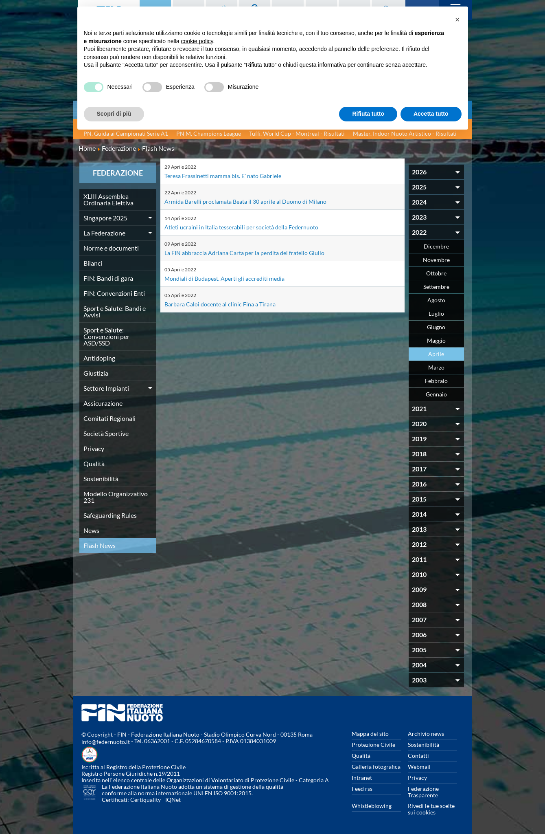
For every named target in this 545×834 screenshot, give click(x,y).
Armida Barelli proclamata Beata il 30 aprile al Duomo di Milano (252, 201)
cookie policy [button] (197, 41)
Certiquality (145, 799)
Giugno (436, 326)
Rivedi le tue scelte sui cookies (431, 809)
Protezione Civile (373, 744)
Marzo (436, 367)
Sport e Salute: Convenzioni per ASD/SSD (106, 336)
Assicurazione (103, 403)
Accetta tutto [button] (431, 113)
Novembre (436, 259)
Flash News (99, 545)
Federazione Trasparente (423, 792)
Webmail (419, 766)
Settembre (436, 286)
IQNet (173, 799)
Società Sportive (106, 433)
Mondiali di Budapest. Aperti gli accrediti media (230, 278)
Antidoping (99, 358)
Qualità (94, 463)
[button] (457, 19)
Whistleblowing (372, 805)
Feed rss (362, 788)
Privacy (93, 448)
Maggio (436, 340)
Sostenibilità (100, 478)
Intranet (362, 777)
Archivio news (426, 733)
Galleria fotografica (376, 766)
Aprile (436, 353)
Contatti (418, 755)
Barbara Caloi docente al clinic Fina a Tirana (224, 304)
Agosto (436, 300)
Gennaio (436, 394)
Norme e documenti (111, 248)
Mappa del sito (370, 733)
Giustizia (95, 373)
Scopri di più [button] (114, 113)
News (91, 530)
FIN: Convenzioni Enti (114, 293)
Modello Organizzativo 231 (115, 497)
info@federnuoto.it (105, 741)
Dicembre (436, 246)
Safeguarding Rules (110, 515)
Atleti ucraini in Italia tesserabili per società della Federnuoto (248, 227)
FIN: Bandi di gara (108, 278)
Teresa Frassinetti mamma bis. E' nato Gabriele (229, 175)
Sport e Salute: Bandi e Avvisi (114, 311)
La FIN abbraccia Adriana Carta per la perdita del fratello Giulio (251, 252)
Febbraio (436, 380)
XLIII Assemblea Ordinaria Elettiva (108, 199)
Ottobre (436, 273)
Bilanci (92, 263)
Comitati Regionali (109, 418)
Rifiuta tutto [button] (368, 113)
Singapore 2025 (105, 218)
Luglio (436, 313)
